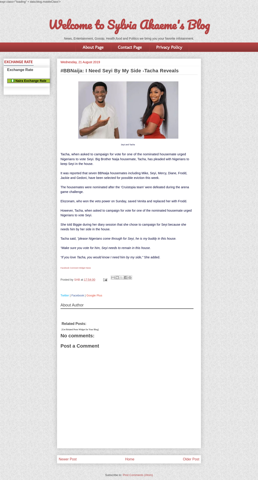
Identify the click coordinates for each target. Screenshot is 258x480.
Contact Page (130, 47)
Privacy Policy (169, 47)
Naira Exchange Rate (28, 81)
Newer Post (68, 459)
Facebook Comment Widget (72, 268)
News (88, 268)
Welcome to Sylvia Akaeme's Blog (129, 24)
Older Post (191, 459)
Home (130, 459)
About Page (93, 47)
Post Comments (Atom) (138, 475)
